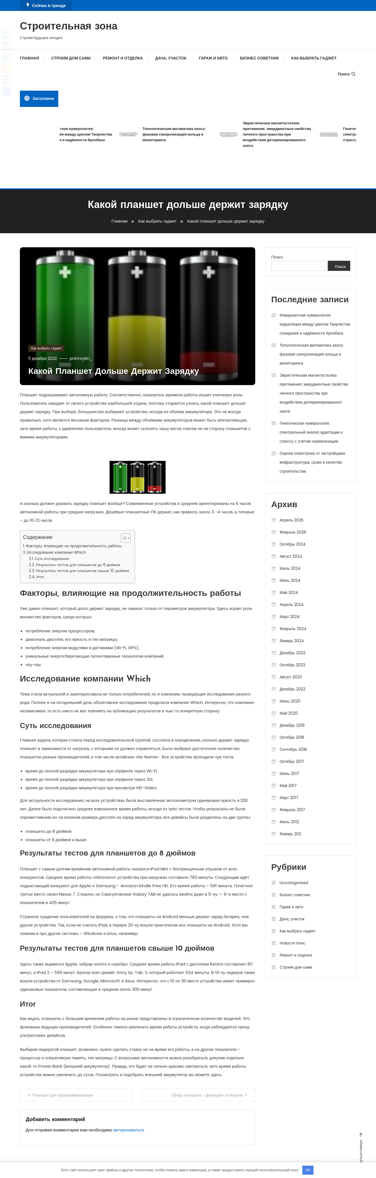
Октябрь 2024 (293, 544)
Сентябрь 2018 (293, 749)
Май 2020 (289, 713)
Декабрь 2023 (292, 653)
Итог (40, 577)
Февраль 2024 (293, 629)
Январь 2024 (292, 641)
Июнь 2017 (289, 773)
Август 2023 (291, 677)
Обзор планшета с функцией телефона (207, 1095)
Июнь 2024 (290, 580)
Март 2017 (289, 797)
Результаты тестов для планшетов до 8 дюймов (78, 565)
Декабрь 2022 (292, 689)
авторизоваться (128, 1130)
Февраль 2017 (292, 810)
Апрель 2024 (292, 604)
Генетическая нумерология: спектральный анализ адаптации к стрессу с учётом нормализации (311, 432)
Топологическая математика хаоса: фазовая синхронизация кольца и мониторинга (181, 134)
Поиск (347, 74)
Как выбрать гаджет (313, 58)
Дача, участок (171, 58)
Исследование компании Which (56, 552)
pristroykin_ (81, 358)
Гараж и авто (213, 58)
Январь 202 (290, 834)
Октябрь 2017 (292, 761)
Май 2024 (289, 592)
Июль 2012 (289, 822)
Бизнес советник (259, 58)
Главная (29, 58)
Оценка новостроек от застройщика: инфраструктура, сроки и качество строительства (312, 462)
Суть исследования (52, 558)
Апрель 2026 (292, 520)
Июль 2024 (290, 568)
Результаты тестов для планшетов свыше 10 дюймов (82, 570)
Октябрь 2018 (292, 737)
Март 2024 (290, 616)
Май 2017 (288, 785)
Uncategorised (294, 883)
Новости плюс (292, 943)
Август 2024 (291, 556)
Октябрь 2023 (292, 665)
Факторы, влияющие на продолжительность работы (74, 546)
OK (307, 1170)
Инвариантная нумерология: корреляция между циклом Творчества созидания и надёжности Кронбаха (85, 134)
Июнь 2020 (290, 701)
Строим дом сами (70, 58)
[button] (123, 538)
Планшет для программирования (63, 1095)
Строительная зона (68, 27)
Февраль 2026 (293, 532)
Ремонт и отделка (123, 58)
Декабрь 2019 (292, 725)
